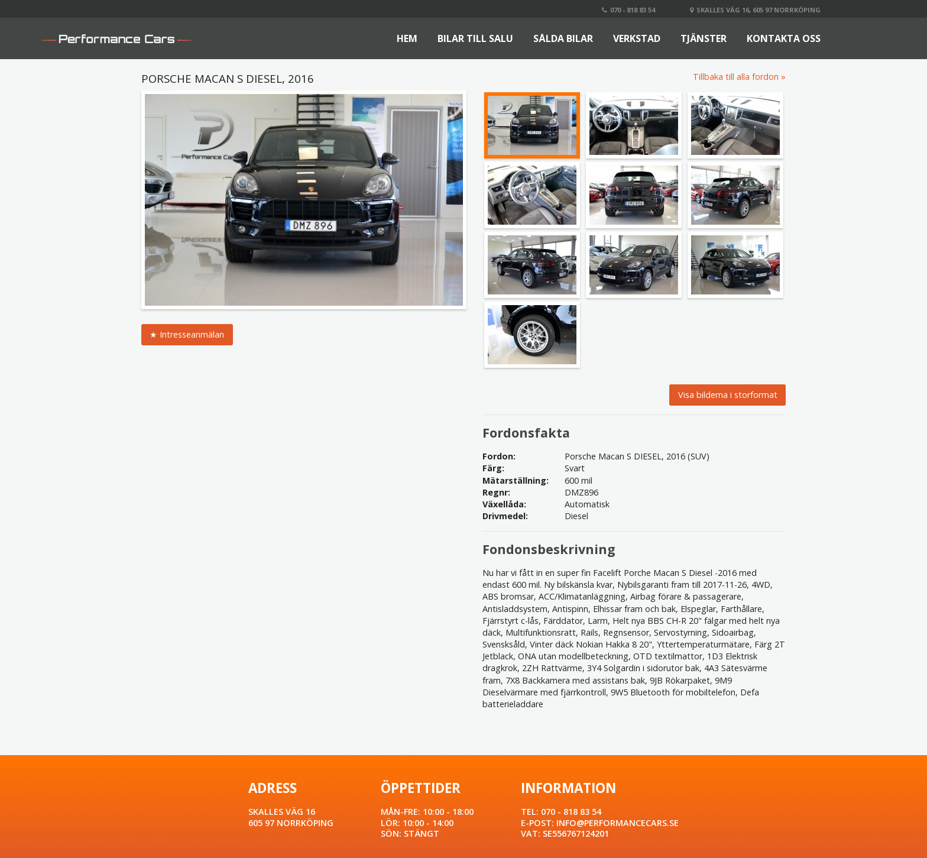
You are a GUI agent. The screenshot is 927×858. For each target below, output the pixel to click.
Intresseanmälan (192, 334)
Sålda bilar (563, 38)
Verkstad (636, 38)
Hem (407, 38)
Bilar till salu (475, 38)
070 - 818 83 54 (628, 9)
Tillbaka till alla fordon (736, 76)
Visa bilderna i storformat (727, 394)
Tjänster (703, 38)
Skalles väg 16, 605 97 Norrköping (755, 9)
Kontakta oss (784, 38)
